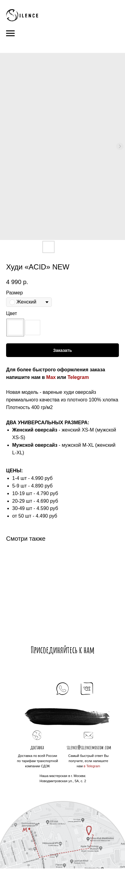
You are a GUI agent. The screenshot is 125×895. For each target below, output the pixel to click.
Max (51, 377)
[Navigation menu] (10, 33)
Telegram (78, 377)
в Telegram (92, 766)
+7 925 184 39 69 (63, 701)
